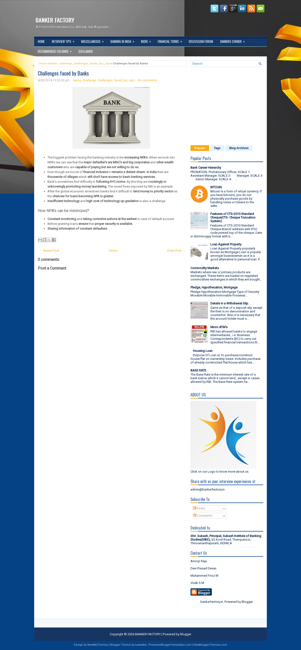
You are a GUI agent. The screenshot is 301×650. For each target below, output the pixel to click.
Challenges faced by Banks (63, 73)
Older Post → (176, 250)
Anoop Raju (198, 561)
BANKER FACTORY (54, 20)
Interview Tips (65, 40)
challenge (65, 63)
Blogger (247, 602)
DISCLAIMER (86, 51)
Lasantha (140, 644)
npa (107, 63)
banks (53, 63)
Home (41, 41)
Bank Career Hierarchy (205, 167)
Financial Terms (171, 40)
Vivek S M (197, 583)
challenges (81, 63)
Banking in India (124, 40)
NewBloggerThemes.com (210, 644)
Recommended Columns (56, 50)
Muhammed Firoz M (204, 575)
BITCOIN (216, 187)
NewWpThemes (97, 644)
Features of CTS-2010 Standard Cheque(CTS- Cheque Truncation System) (232, 217)
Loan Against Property (225, 244)
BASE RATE (198, 370)
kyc (101, 63)
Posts (199, 508)
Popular (199, 148)
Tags (217, 148)
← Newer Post (49, 250)
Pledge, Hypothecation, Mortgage (214, 287)
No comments (147, 80)
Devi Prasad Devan (203, 568)
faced (93, 63)
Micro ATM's (219, 327)
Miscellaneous (94, 40)
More (147, 40)
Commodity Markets (204, 268)
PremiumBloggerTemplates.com (170, 644)
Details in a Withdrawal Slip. (229, 303)
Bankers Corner (234, 40)
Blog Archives (239, 148)
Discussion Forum (201, 41)
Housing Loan (203, 351)
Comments (202, 515)
